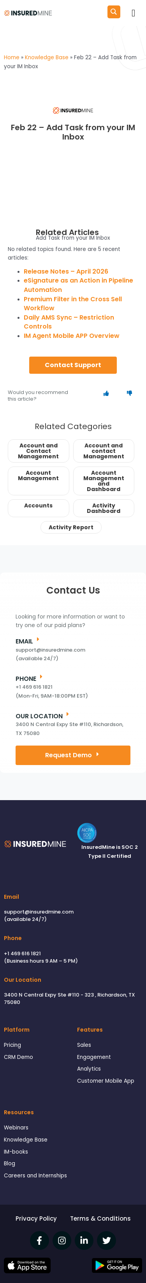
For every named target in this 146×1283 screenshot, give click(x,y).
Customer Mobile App (105, 1081)
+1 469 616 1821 (22, 953)
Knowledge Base (25, 1139)
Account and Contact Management (38, 451)
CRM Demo (18, 1057)
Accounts (38, 505)
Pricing (12, 1045)
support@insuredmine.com (39, 911)
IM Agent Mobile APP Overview (72, 335)
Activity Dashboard (103, 508)
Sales (84, 1045)
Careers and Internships (35, 1175)
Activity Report (71, 527)
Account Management (38, 475)
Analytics (89, 1069)
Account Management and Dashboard (103, 481)
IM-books (16, 1152)
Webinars (16, 1127)
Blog (9, 1163)
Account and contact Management (103, 451)
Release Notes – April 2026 (66, 271)
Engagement (94, 1057)
